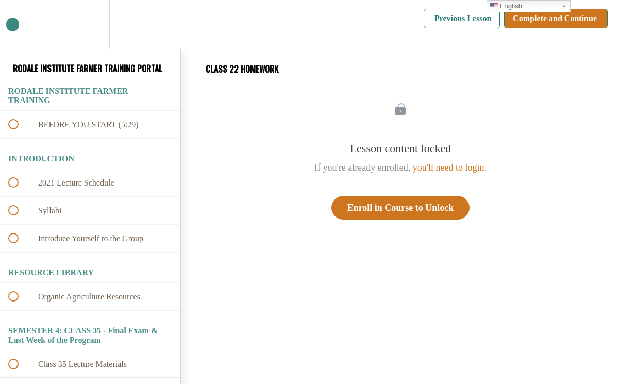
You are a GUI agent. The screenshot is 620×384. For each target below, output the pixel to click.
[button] (19, 24)
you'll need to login (448, 167)
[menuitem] (90, 24)
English (506, 6)
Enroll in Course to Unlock (400, 208)
